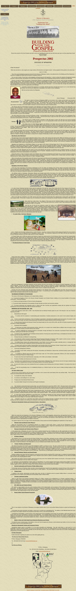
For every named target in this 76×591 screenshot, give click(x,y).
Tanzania (28, 590)
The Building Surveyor (45, 590)
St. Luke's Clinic (37, 590)
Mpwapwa (32, 590)
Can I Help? (57, 590)
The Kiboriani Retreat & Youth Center (21, 242)
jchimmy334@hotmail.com (31, 541)
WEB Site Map (52, 590)
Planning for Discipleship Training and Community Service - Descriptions (29, 402)
